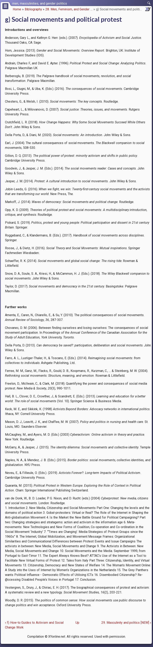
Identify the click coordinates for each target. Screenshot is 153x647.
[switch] (149, 3)
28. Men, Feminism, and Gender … (68, 9)
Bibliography (33, 9)
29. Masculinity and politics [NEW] (126, 622)
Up (77, 622)
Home (17, 9)
